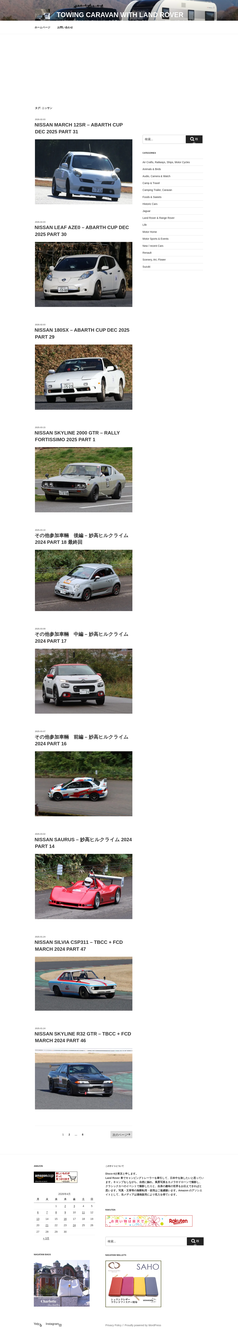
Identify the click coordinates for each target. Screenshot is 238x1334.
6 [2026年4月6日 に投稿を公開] (38, 1212)
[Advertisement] (119, 62)
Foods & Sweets (152, 197)
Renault (147, 252)
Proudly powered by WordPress (143, 1325)
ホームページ (42, 27)
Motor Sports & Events (156, 238)
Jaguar (147, 211)
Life (145, 224)
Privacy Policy (113, 1325)
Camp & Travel (151, 183)
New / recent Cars (153, 245)
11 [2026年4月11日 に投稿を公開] (83, 1212)
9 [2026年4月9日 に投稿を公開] (65, 1212)
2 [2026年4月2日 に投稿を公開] (65, 1206)
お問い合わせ (65, 27)
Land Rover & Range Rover (159, 217)
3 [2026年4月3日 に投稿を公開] (74, 1206)
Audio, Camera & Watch (157, 176)
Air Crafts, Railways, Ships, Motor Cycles (166, 162)
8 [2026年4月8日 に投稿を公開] (56, 1212)
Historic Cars (150, 203)
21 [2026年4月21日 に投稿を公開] (47, 1225)
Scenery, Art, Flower (154, 259)
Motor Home (150, 231)
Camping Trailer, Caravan (157, 189)
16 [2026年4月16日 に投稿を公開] (65, 1218)
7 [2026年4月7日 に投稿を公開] (47, 1212)
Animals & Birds (152, 169)
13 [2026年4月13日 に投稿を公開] (37, 1218)
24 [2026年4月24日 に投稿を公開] (74, 1225)
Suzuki (146, 266)
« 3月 (46, 1238)
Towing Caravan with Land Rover (120, 15)
